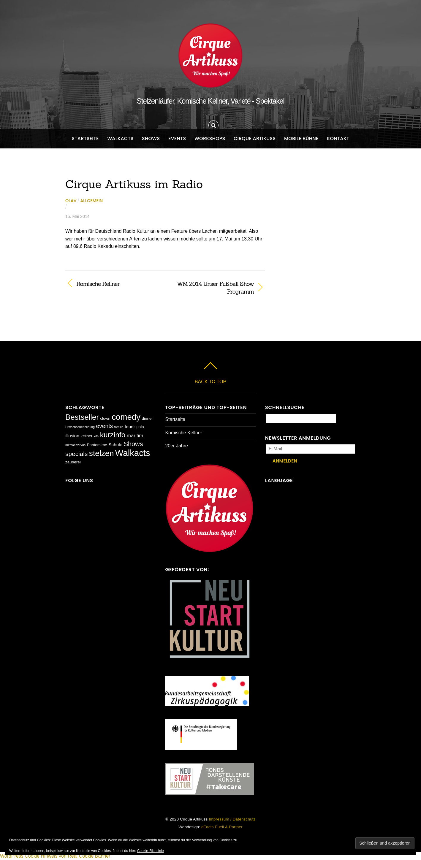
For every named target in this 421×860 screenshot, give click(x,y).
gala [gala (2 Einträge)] (140, 427)
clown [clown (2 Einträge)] (105, 418)
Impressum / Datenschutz (232, 819)
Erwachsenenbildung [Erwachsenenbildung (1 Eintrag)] (80, 427)
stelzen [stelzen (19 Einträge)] (101, 453)
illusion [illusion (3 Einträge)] (72, 435)
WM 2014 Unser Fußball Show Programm (212, 287)
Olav (71, 201)
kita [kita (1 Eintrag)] (96, 436)
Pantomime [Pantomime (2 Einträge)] (97, 445)
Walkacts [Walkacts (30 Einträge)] (132, 453)
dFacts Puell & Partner (222, 827)
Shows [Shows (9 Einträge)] (133, 444)
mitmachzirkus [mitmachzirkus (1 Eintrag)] (75, 445)
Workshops (209, 138)
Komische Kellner (98, 283)
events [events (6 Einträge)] (104, 426)
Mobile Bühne (301, 138)
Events (177, 138)
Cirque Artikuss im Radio (134, 184)
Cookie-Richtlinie (150, 851)
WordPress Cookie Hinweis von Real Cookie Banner (55, 856)
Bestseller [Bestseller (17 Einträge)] (82, 417)
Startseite (85, 138)
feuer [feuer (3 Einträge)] (130, 426)
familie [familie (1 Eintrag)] (119, 427)
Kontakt (338, 138)
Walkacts (120, 138)
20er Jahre (176, 445)
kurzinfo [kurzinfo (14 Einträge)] (113, 435)
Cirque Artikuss (255, 138)
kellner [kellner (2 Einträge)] (86, 436)
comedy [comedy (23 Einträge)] (126, 417)
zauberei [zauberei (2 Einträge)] (73, 462)
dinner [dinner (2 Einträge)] (147, 418)
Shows (151, 138)
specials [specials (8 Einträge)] (76, 453)
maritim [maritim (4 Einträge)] (135, 435)
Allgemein (91, 201)
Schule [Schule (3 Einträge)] (115, 444)
